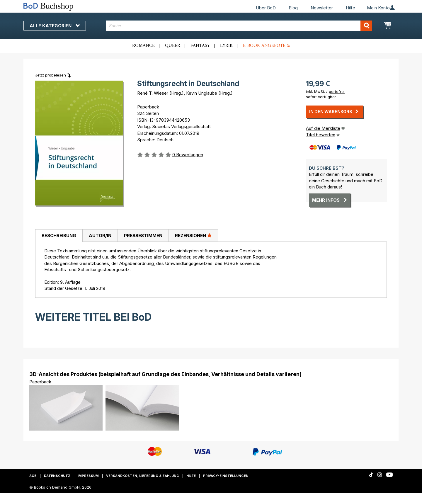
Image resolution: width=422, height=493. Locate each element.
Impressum (88, 476)
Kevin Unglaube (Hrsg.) (209, 93)
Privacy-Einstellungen (226, 476)
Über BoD (266, 8)
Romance (143, 46)
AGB (33, 476)
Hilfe (350, 8)
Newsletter (322, 8)
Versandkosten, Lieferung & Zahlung (142, 476)
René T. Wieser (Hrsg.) (160, 93)
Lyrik (226, 46)
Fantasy (200, 46)
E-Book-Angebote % (266, 46)
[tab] (58, 235)
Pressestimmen (143, 235)
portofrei (337, 91)
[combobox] (239, 26)
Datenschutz (57, 476)
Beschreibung (59, 235)
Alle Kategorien (55, 25)
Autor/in (100, 235)
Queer (172, 46)
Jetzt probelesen (50, 75)
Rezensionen (193, 235)
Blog (293, 8)
